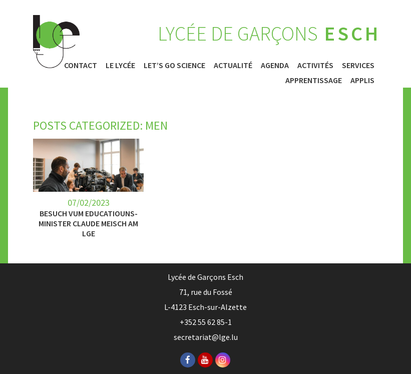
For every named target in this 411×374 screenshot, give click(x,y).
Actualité (233, 65)
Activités (315, 65)
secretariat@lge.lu (206, 337)
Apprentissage (313, 80)
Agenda (275, 65)
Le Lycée (120, 65)
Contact (80, 65)
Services (358, 65)
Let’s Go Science (174, 65)
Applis (362, 80)
